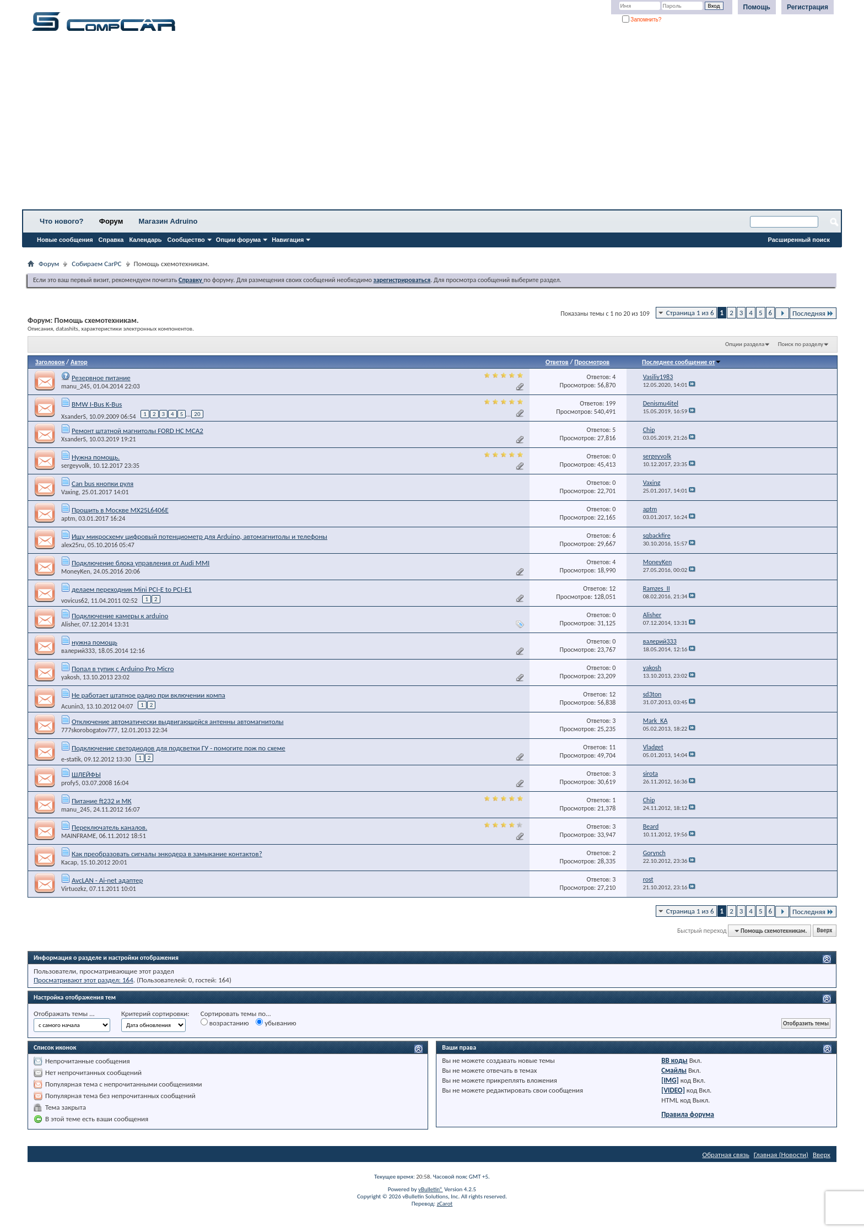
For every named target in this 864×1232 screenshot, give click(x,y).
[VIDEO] (673, 1090)
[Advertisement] (344, 124)
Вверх (824, 930)
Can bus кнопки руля (102, 483)
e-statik (71, 759)
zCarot (445, 1203)
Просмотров (591, 362)
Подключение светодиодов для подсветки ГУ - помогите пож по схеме (178, 748)
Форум (111, 221)
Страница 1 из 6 (690, 313)
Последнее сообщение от (681, 362)
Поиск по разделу (800, 344)
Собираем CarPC (96, 264)
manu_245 (75, 386)
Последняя (813, 313)
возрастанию (225, 1022)
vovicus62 (74, 600)
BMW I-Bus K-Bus (97, 404)
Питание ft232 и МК (102, 801)
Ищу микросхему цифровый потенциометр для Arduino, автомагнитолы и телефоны (199, 536)
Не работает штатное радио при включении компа (148, 695)
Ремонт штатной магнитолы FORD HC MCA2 (137, 430)
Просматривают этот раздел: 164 (83, 980)
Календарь (145, 239)
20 (197, 414)
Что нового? (62, 221)
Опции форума (238, 239)
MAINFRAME (78, 836)
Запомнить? (642, 20)
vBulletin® (430, 1189)
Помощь (756, 7)
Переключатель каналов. (109, 827)
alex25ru (72, 545)
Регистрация (807, 7)
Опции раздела (744, 344)
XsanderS (73, 416)
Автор (79, 362)
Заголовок (49, 362)
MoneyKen (75, 571)
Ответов (557, 362)
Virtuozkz (73, 889)
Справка (111, 239)
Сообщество (186, 239)
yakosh (70, 677)
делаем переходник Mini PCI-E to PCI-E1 (132, 589)
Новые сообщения (65, 239)
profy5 (70, 783)
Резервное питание (101, 378)
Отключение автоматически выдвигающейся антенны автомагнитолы (178, 721)
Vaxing (70, 492)
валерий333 (78, 651)
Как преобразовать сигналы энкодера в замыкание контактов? (167, 854)
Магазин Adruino (168, 221)
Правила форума (687, 1114)
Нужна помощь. (96, 457)
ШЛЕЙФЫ (86, 774)
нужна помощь (94, 642)
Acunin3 (72, 706)
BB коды (674, 1060)
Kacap (69, 862)
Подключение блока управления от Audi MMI (140, 563)
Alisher (70, 624)
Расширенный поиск (799, 239)
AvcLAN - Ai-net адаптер (107, 880)
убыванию (276, 1022)
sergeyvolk (75, 465)
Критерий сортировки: (155, 1013)
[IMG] (670, 1080)
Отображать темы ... (64, 1013)
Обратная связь (726, 1154)
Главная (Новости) (781, 1154)
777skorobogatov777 (89, 730)
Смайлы (674, 1070)
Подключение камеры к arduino (120, 616)
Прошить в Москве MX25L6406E (120, 510)
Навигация (288, 239)
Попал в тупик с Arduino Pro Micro (123, 668)
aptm (68, 518)
